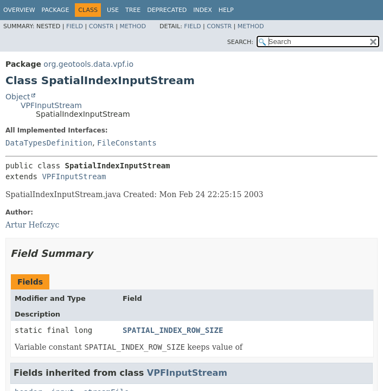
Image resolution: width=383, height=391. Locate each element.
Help (226, 10)
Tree (133, 10)
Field (74, 26)
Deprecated (167, 10)
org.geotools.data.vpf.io (88, 64)
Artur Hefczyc (32, 224)
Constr (101, 26)
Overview (19, 10)
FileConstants (127, 142)
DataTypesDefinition (48, 142)
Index (202, 10)
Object (17, 96)
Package (55, 10)
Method (132, 26)
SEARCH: (240, 42)
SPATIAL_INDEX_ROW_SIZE (173, 330)
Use (113, 10)
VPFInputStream (51, 105)
